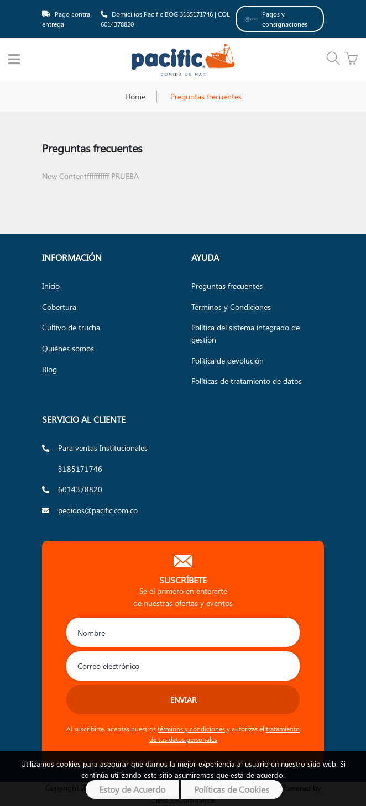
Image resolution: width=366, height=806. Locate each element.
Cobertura (59, 306)
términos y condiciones (191, 728)
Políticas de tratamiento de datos (246, 380)
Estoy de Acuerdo (132, 789)
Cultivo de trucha (71, 327)
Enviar (183, 699)
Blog (49, 369)
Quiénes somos (68, 348)
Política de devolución (227, 360)
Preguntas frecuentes (227, 285)
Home (135, 96)
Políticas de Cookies (231, 789)
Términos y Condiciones (231, 306)
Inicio (51, 285)
